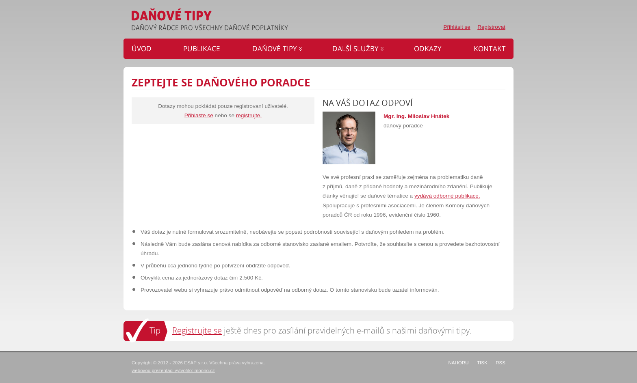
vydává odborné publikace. (447, 196)
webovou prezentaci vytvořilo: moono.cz (173, 370)
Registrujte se (197, 330)
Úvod (147, 49)
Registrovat (491, 27)
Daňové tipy (278, 49)
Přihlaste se (198, 115)
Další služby (359, 49)
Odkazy (429, 49)
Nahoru (458, 362)
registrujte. (249, 115)
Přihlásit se (456, 27)
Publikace (204, 49)
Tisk (482, 362)
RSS (500, 362)
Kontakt (486, 49)
